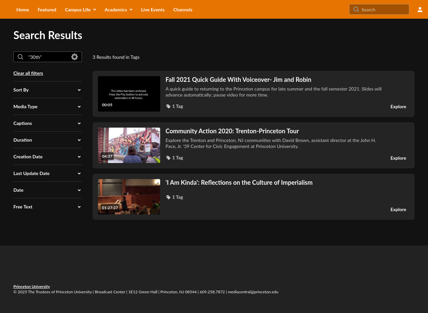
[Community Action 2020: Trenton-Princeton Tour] (274, 131)
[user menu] (420, 9)
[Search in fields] (75, 56)
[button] (47, 90)
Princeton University (31, 286)
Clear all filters (28, 73)
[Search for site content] (384, 9)
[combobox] (47, 56)
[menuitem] (22, 9)
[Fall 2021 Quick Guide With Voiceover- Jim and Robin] (274, 79)
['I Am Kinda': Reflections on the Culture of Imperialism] (274, 182)
